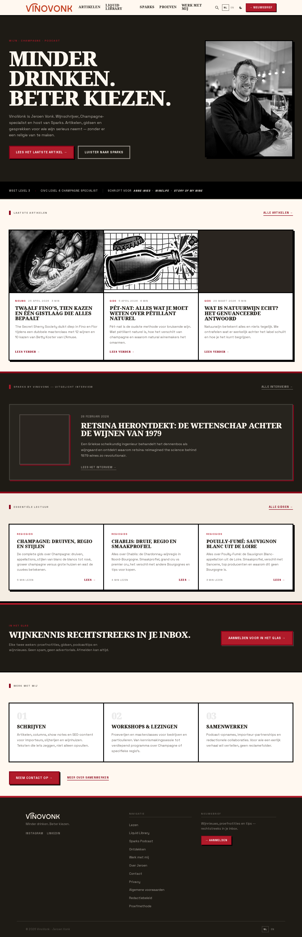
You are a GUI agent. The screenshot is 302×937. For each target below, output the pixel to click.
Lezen (133, 825)
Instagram (34, 833)
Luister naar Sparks (104, 152)
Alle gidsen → (281, 507)
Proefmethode (140, 906)
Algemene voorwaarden (146, 890)
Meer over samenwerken (88, 777)
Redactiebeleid (140, 898)
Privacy (134, 882)
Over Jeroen (138, 865)
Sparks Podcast (141, 841)
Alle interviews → (277, 387)
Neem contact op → (34, 778)
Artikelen (89, 7)
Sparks (147, 7)
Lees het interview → (98, 467)
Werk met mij (192, 7)
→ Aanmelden (216, 840)
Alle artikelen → (278, 212)
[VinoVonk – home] (49, 7)
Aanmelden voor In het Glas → (257, 638)
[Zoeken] (216, 7)
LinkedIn (53, 833)
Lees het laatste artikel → (41, 152)
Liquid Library (113, 7)
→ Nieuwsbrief (261, 7)
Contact (135, 874)
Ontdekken (137, 849)
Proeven (168, 7)
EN (232, 7)
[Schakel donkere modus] (241, 7)
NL (225, 7)
